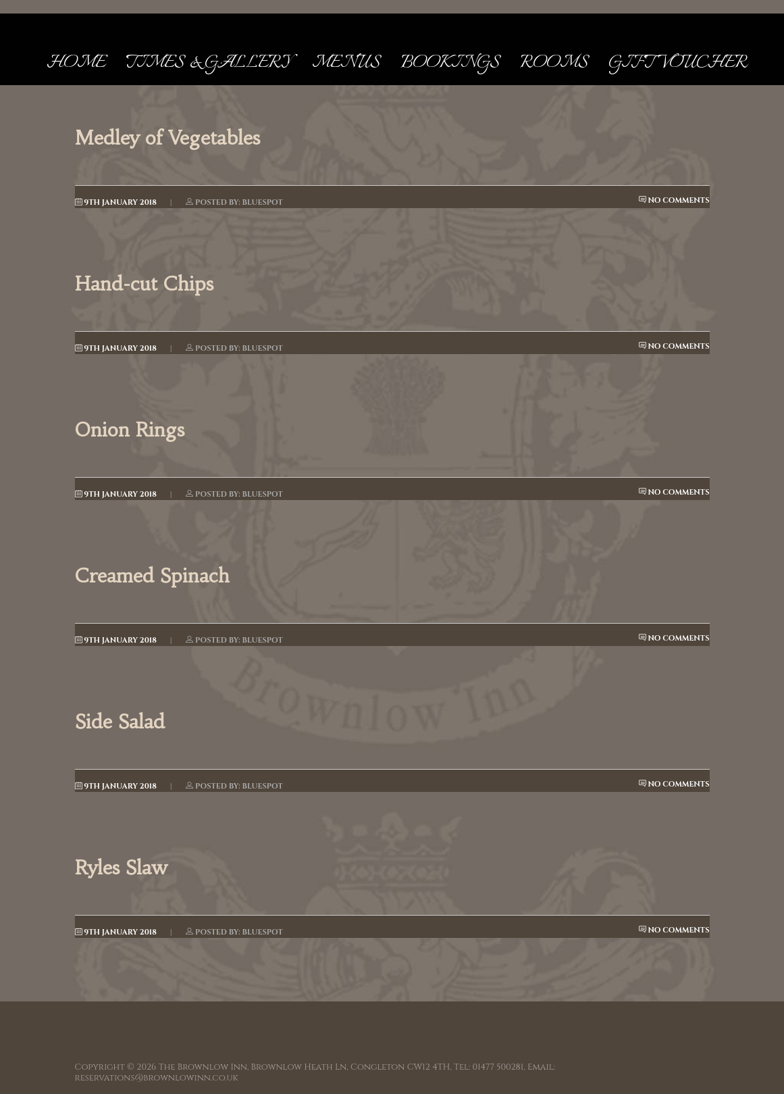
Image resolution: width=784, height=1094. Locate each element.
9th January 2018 (116, 202)
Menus (346, 63)
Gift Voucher (678, 63)
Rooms (554, 63)
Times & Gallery (209, 63)
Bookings (450, 63)
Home (76, 63)
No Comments (674, 200)
